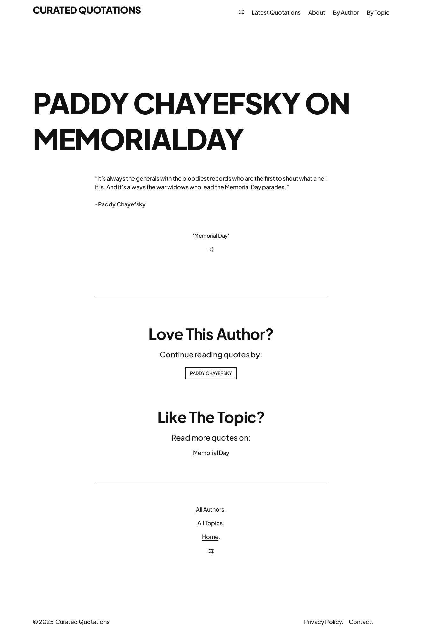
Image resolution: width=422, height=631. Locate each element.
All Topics (210, 523)
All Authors (210, 509)
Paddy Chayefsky (211, 373)
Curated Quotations (87, 10)
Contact (360, 621)
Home (210, 536)
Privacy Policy (323, 621)
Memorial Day (211, 235)
